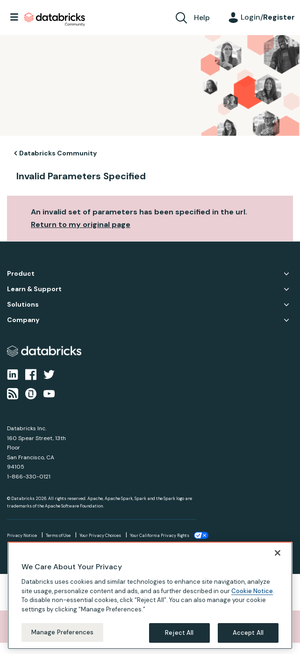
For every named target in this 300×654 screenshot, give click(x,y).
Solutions (23, 305)
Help (202, 17)
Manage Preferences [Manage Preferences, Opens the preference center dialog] (62, 632)
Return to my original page (80, 224)
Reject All (179, 633)
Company (23, 320)
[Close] (277, 553)
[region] (150, 595)
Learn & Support (34, 289)
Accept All (248, 633)
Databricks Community (54, 19)
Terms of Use (58, 535)
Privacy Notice (22, 535)
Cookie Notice (252, 591)
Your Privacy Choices (100, 535)
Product (21, 274)
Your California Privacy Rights (159, 535)
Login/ (268, 17)
